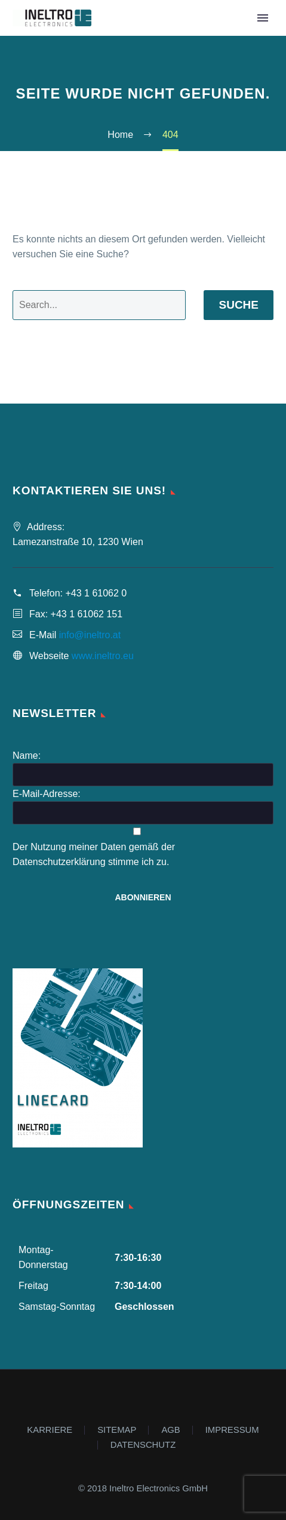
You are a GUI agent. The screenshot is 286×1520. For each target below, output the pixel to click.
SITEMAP (116, 1430)
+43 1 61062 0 (96, 593)
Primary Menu (262, 17)
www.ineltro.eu (103, 656)
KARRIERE (49, 1430)
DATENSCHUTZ (143, 1445)
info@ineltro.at (90, 635)
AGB (170, 1430)
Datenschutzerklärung (59, 862)
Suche (239, 305)
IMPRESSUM (232, 1430)
